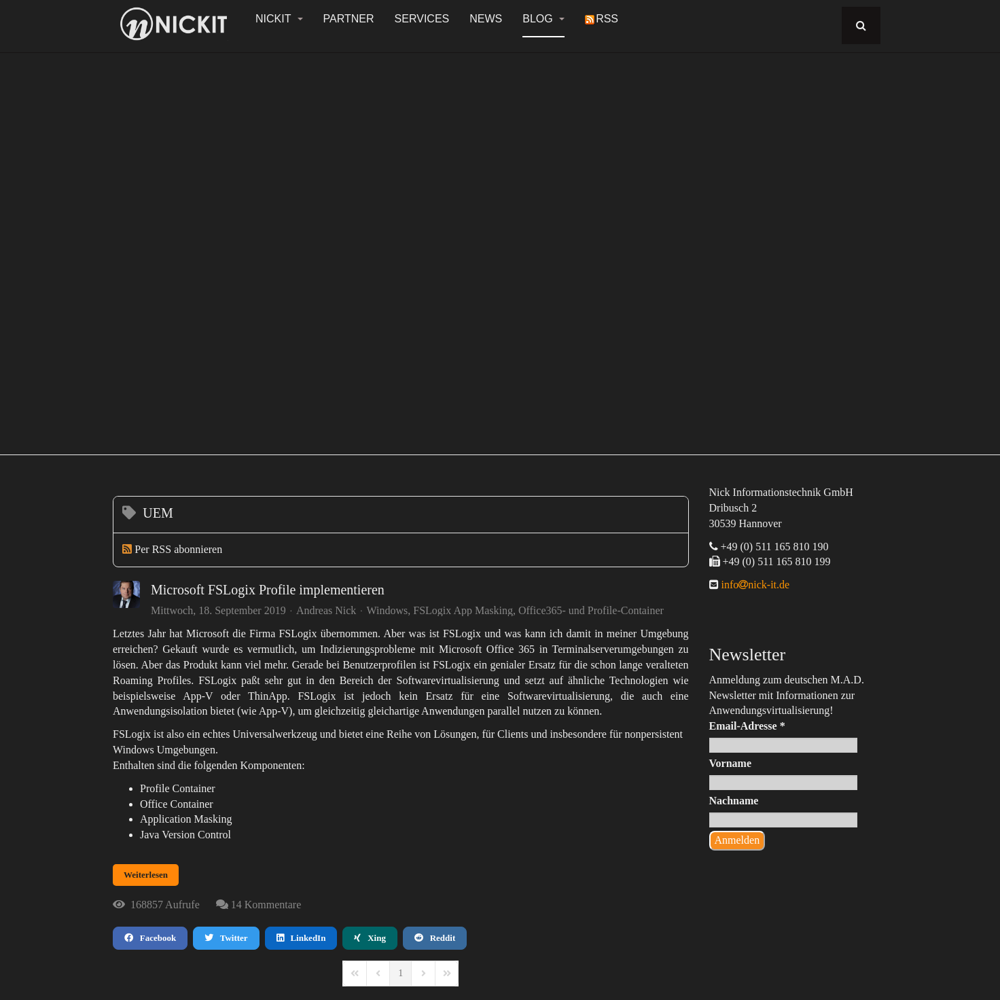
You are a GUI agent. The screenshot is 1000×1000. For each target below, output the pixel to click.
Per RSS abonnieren (178, 549)
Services (422, 18)
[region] (500, 245)
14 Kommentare (266, 904)
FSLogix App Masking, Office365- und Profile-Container (538, 610)
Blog (543, 18)
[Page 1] (400, 973)
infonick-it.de (754, 584)
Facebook (150, 938)
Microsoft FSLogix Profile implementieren (268, 589)
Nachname (734, 800)
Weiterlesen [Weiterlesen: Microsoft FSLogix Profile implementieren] (146, 875)
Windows (387, 610)
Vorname (730, 763)
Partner (348, 18)
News (485, 18)
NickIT (279, 18)
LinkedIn (301, 938)
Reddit (434, 938)
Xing (369, 938)
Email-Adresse (747, 726)
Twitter (225, 938)
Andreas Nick (326, 610)
